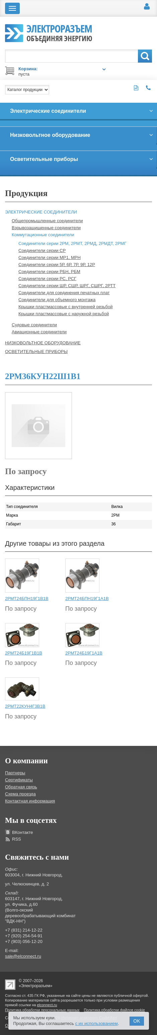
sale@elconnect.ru (23, 956)
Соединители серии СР (42, 250)
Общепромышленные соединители (47, 220)
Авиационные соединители (39, 331)
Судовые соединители (34, 324)
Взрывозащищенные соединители (46, 227)
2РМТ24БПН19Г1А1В (87, 598)
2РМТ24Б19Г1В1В (23, 653)
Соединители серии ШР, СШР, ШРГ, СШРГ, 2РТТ (66, 285)
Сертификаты (19, 779)
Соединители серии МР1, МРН (49, 257)
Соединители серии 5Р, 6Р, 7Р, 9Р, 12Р (56, 264)
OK (136, 1021)
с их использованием (96, 1023)
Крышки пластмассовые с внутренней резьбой (65, 306)
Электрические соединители (41, 211)
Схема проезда (20, 793)
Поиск (145, 56)
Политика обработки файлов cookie (114, 1010)
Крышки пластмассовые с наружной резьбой (63, 313)
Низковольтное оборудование (43, 342)
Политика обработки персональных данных (42, 1010)
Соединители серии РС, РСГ (47, 278)
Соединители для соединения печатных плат (64, 292)
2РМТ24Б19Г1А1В (83, 653)
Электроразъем (59, 32)
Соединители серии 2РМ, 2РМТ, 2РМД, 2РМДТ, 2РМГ (72, 243)
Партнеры (15, 772)
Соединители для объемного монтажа (56, 299)
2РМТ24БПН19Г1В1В (27, 598)
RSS (16, 839)
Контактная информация (30, 800)
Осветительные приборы (36, 351)
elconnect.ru (47, 1005)
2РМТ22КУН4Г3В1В (25, 706)
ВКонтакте (22, 832)
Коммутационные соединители (43, 234)
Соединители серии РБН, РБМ (49, 271)
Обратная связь (21, 786)
